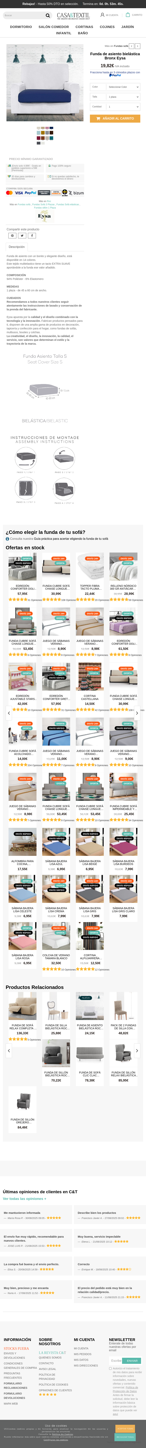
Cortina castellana (89, 697)
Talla (94, 96)
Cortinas (85, 27)
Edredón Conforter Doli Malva (123, 642)
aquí (115, 1414)
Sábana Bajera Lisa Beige (90, 862)
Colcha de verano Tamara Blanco (56, 956)
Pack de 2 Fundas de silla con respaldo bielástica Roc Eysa (123, 1026)
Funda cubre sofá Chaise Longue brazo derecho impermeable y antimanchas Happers (89, 807)
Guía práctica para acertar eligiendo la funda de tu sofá (71, 538)
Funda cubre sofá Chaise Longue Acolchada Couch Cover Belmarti (56, 587)
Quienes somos (50, 1357)
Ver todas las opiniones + (24, 1199)
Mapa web (11, 1403)
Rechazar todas (125, 1437)
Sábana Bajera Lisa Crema (56, 909)
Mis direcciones (86, 1365)
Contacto (46, 1363)
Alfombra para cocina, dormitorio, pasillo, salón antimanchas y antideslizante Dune (22, 862)
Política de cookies (53, 1384)
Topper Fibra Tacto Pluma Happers (89, 587)
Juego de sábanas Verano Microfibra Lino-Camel (89, 642)
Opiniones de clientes (55, 1390)
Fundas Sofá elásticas (67, 204)
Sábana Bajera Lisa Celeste (22, 909)
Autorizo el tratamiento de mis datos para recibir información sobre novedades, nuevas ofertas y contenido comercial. (125, 1391)
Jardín (128, 27)
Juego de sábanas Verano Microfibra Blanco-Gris (56, 642)
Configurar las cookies (56, 1440)
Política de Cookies (62, 1434)
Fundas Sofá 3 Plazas (43, 204)
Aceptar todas (125, 1429)
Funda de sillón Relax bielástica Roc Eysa (123, 1074)
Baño (84, 33)
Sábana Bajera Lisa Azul (56, 862)
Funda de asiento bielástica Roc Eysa (90, 1026)
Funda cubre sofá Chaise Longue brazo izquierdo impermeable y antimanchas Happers (22, 642)
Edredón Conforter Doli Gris (22, 587)
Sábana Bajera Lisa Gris (90, 909)
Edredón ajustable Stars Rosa (22, 697)
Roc (49, 201)
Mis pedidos (82, 1354)
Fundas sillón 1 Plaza (45, 207)
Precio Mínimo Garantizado (31, 159)
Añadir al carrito (115, 118)
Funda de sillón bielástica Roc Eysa (56, 1074)
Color (95, 86)
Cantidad (97, 106)
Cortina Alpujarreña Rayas (90, 956)
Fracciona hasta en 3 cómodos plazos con (115, 74)
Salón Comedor (55, 27)
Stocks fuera (16, 1349)
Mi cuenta (81, 1348)
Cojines (108, 27)
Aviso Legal (47, 1369)
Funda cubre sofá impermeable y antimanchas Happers (123, 807)
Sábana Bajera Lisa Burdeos (123, 862)
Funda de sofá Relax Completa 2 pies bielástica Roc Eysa (23, 1026)
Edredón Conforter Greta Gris (56, 697)
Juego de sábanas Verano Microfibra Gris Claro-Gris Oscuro (123, 752)
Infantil (64, 33)
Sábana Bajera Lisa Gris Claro (123, 909)
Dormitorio (22, 27)
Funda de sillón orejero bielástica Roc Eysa (22, 1121)
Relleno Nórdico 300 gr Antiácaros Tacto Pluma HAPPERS (123, 587)
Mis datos (81, 1359)
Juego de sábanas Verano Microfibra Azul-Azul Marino (56, 752)
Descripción (17, 246)
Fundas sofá (121, 46)
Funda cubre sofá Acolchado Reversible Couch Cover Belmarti (22, 752)
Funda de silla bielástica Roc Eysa (56, 1026)
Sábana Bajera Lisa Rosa (22, 956)
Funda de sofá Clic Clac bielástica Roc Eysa (90, 1074)
